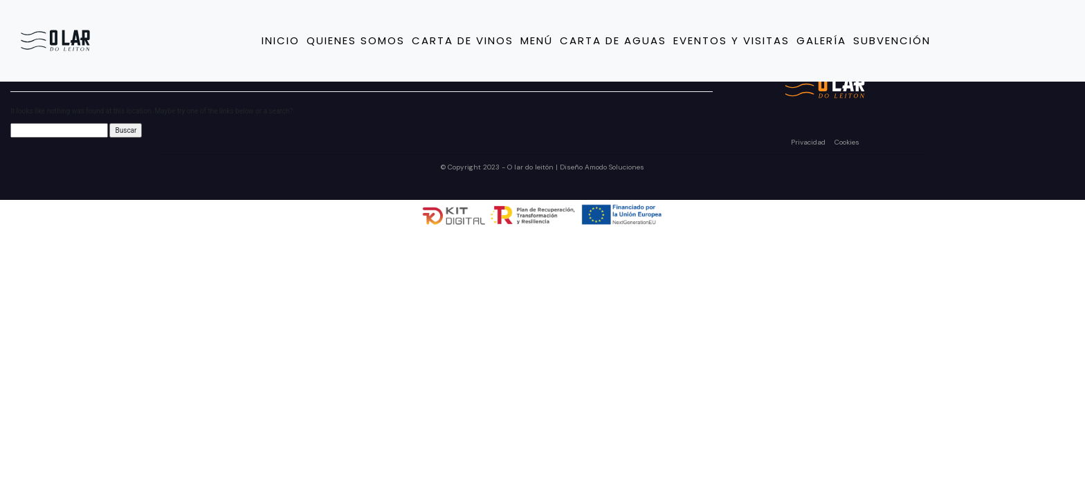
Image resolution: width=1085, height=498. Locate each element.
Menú (536, 40)
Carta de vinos (462, 40)
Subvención (892, 40)
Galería (821, 40)
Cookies (847, 142)
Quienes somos (356, 40)
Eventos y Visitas (731, 40)
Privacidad (809, 142)
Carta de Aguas (613, 40)
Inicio (281, 40)
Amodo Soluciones (614, 167)
